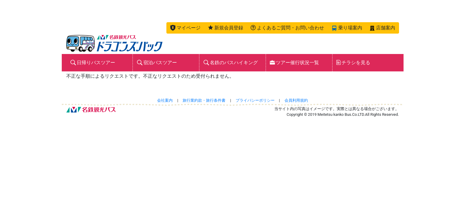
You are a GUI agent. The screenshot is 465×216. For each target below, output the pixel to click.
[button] (185, 28)
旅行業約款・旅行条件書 (204, 100)
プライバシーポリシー (255, 100)
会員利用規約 (296, 100)
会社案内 (165, 100)
